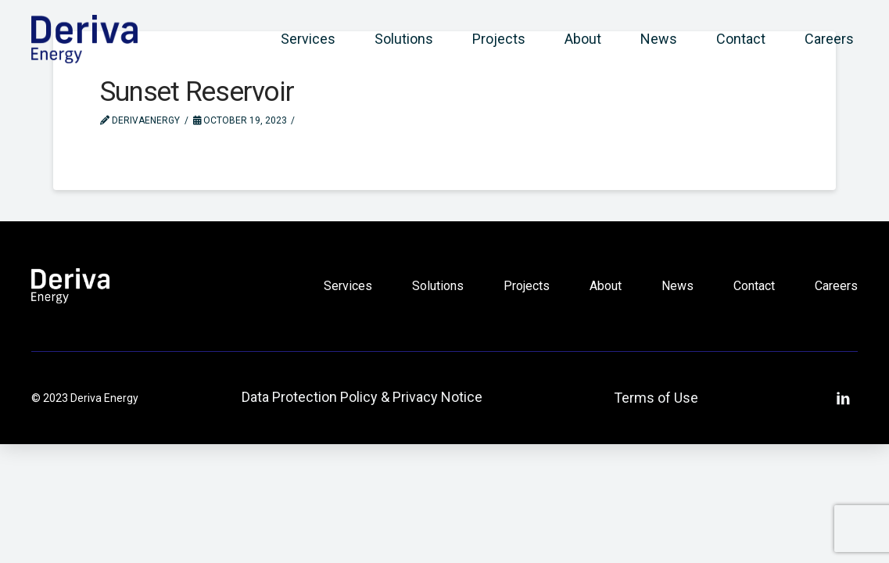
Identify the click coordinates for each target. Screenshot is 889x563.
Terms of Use (656, 397)
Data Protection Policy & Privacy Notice (362, 397)
